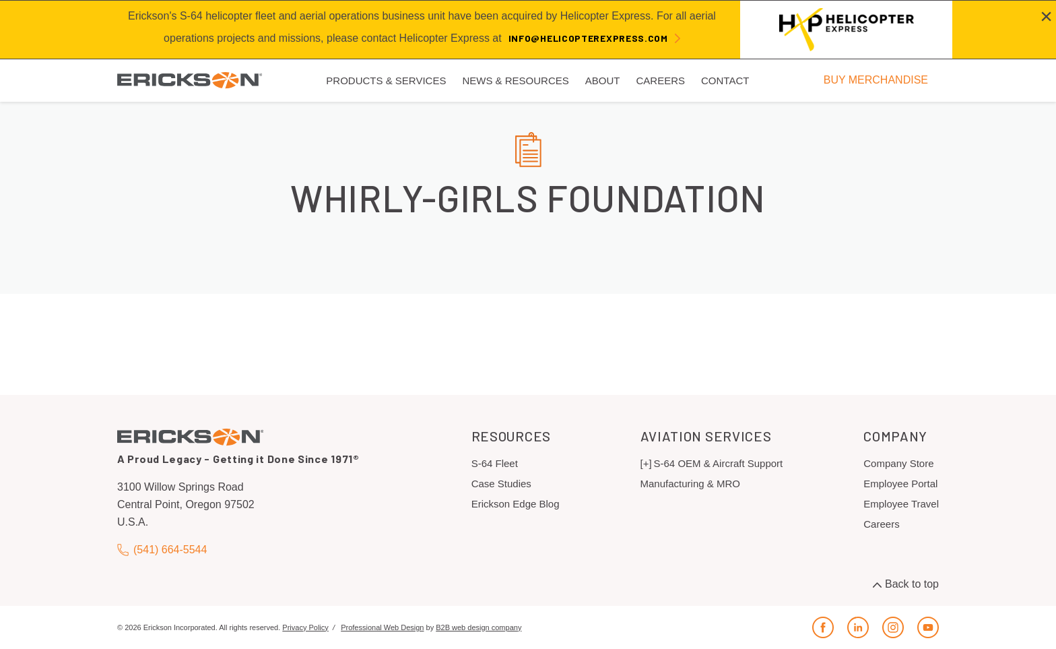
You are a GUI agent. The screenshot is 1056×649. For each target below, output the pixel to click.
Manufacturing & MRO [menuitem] (690, 483)
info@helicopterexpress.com (588, 38)
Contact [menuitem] (725, 80)
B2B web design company (478, 627)
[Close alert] (1046, 16)
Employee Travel (901, 503)
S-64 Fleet (494, 463)
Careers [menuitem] (660, 80)
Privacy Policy (305, 627)
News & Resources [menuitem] (515, 80)
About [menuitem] (602, 80)
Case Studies (501, 483)
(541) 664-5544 (162, 549)
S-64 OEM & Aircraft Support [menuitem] (718, 463)
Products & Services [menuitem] (386, 80)
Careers (881, 524)
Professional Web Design (382, 627)
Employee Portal (900, 483)
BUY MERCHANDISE (876, 80)
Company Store (898, 463)
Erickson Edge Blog (515, 503)
